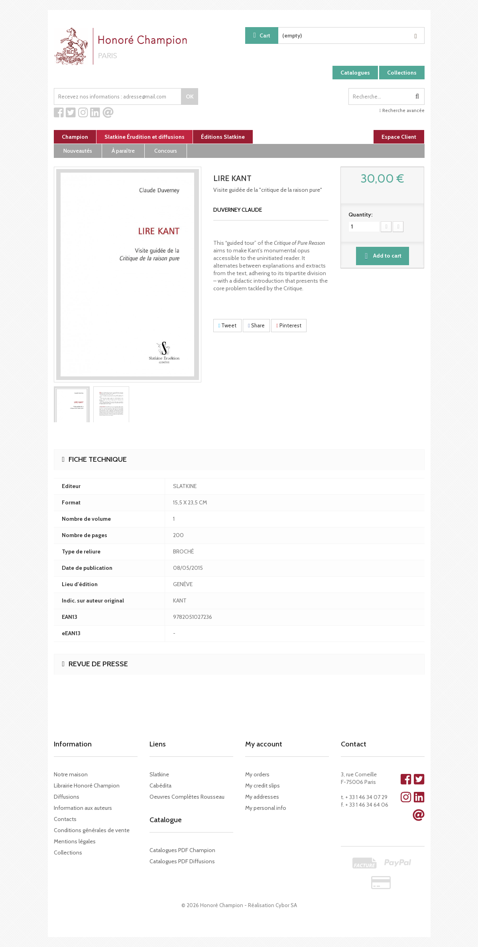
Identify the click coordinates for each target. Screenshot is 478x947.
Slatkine (159, 774)
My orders (257, 774)
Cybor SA (286, 905)
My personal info (265, 807)
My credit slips (262, 785)
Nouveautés (77, 150)
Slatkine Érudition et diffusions (144, 136)
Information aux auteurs (83, 807)
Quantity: (360, 214)
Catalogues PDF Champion (182, 850)
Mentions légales (75, 841)
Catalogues (355, 72)
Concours (165, 150)
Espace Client (399, 136)
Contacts (65, 819)
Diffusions (66, 796)
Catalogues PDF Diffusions (182, 861)
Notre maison (71, 774)
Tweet (227, 325)
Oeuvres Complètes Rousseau (186, 796)
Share (256, 325)
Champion (75, 136)
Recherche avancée (401, 110)
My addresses (262, 796)
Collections (402, 72)
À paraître (123, 150)
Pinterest (288, 325)
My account (263, 744)
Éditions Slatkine (223, 136)
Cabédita (160, 785)
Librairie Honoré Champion (87, 785)
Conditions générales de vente (92, 830)
